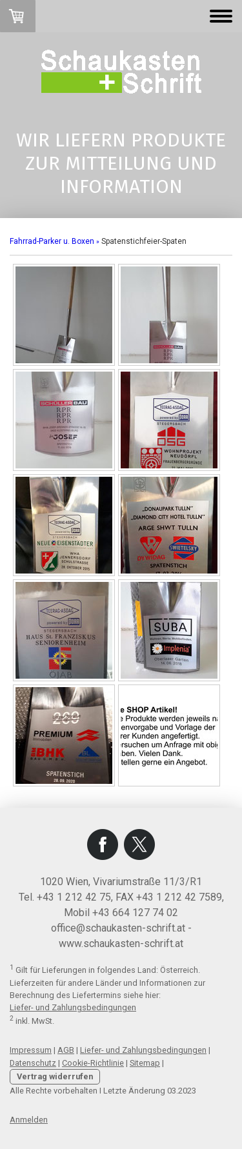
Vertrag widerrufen (55, 1076)
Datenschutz (33, 1063)
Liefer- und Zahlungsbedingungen (73, 1007)
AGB (65, 1050)
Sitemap (145, 1063)
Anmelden (29, 1119)
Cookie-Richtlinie (93, 1063)
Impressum (31, 1050)
